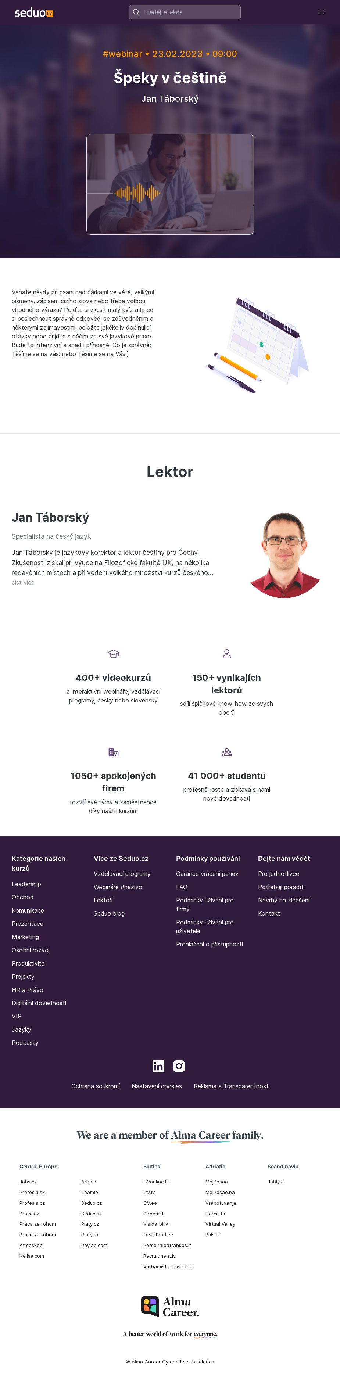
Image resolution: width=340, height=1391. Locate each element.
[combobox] (185, 12)
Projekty (23, 976)
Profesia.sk (32, 1192)
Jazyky (21, 1029)
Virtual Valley (220, 1224)
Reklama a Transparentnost (231, 1086)
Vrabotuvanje (220, 1203)
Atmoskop (31, 1245)
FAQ (181, 887)
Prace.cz (29, 1213)
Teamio (89, 1192)
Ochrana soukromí (95, 1086)
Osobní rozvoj (31, 950)
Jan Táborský (50, 517)
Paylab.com (94, 1245)
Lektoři (103, 900)
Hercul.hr (215, 1213)
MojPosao (216, 1182)
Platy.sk (90, 1234)
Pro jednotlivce (278, 873)
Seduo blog (109, 913)
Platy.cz (90, 1224)
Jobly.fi (276, 1182)
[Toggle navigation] (321, 12)
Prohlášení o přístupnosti (209, 944)
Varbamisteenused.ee (168, 1266)
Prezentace (27, 923)
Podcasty (25, 1042)
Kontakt (269, 913)
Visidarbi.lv (155, 1224)
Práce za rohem (37, 1234)
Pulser (212, 1234)
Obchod (23, 897)
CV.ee (150, 1203)
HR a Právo (27, 989)
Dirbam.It (153, 1213)
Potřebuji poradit (281, 887)
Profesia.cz (32, 1203)
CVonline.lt (155, 1182)
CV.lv (149, 1192)
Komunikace (28, 910)
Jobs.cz (28, 1182)
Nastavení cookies (157, 1086)
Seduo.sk (91, 1213)
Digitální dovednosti (39, 1003)
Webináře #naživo (118, 887)
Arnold (88, 1182)
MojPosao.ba (220, 1192)
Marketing (25, 937)
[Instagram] (179, 1067)
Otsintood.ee (158, 1234)
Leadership (26, 884)
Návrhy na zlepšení (283, 900)
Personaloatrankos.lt (167, 1245)
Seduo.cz (91, 1203)
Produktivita (28, 963)
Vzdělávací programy (122, 873)
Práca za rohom (37, 1224)
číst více (23, 582)
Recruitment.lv (159, 1256)
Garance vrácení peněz (207, 873)
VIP (17, 1016)
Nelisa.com (31, 1256)
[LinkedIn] (158, 1067)
